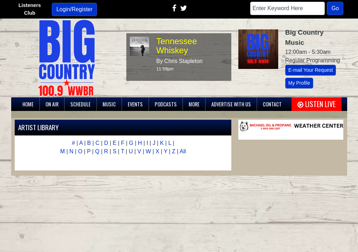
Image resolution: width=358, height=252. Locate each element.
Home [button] (28, 104)
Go (335, 8)
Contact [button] (272, 104)
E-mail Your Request (310, 70)
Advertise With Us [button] (231, 104)
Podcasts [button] (166, 104)
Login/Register (74, 9)
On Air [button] (51, 104)
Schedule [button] (80, 104)
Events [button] (135, 104)
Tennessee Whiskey (176, 45)
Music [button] (109, 104)
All (183, 151)
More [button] (194, 104)
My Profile (299, 83)
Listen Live (316, 104)
